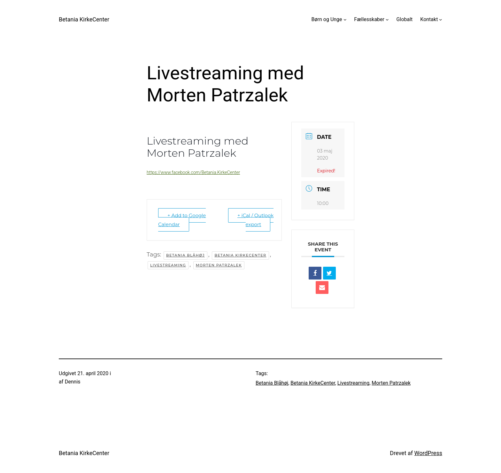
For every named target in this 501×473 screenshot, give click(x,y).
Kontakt (429, 19)
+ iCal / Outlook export (255, 220)
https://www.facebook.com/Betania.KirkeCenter (193, 172)
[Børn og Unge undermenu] (345, 19)
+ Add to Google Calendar (182, 220)
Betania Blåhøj (185, 255)
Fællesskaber (369, 19)
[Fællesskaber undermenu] (387, 19)
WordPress (428, 453)
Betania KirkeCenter (84, 19)
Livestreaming (168, 265)
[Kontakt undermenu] (440, 19)
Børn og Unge (327, 19)
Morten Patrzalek (219, 265)
